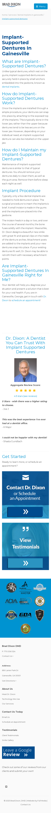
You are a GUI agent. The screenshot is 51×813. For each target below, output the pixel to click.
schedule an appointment (26, 300)
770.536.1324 (9, 651)
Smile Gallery (8, 740)
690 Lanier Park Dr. (10, 670)
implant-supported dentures (14, 19)
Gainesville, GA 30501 (11, 675)
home (4, 15)
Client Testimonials (10, 735)
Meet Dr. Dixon (8, 694)
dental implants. (11, 86)
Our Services (8, 704)
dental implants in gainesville (30, 15)
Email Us (6, 717)
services (12, 15)
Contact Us (25, 804)
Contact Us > (7, 656)
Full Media (42, 801)
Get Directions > (9, 681)
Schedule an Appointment (13, 722)
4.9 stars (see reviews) (25, 396)
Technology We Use (11, 699)
